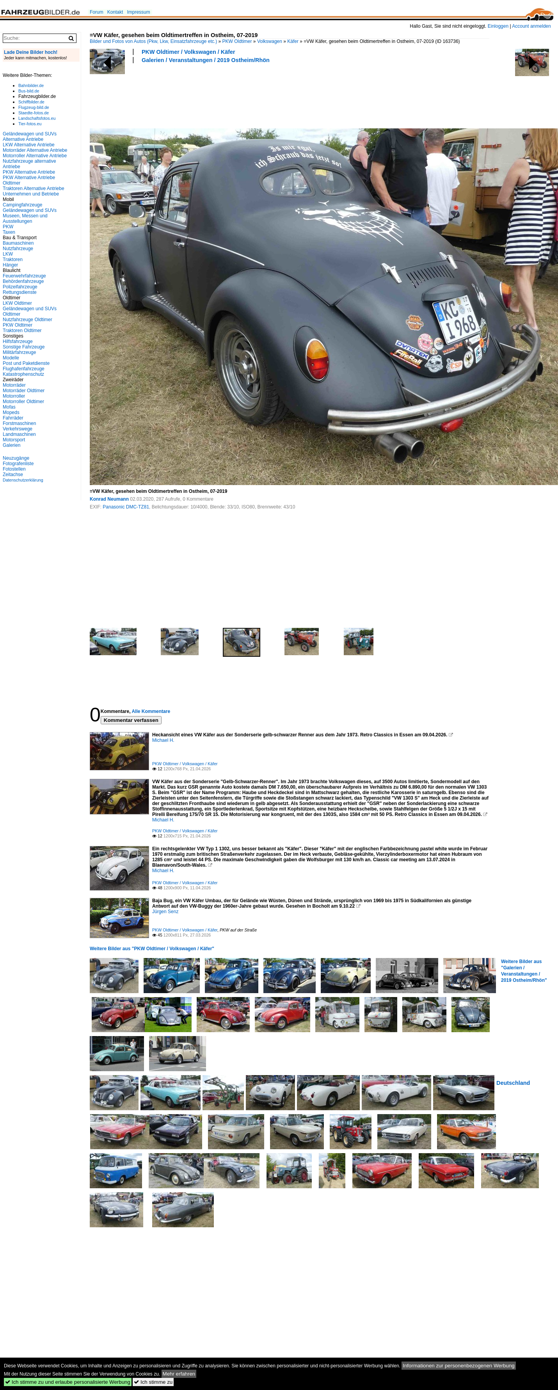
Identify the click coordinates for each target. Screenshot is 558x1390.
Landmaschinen (19, 434)
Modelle (11, 358)
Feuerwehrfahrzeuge (24, 276)
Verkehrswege (17, 429)
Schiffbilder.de (31, 102)
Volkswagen (269, 41)
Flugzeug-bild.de (33, 107)
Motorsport (14, 440)
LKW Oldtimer (17, 303)
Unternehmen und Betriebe (31, 194)
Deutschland (513, 1083)
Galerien (11, 445)
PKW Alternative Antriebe (29, 172)
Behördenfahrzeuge (23, 281)
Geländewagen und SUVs (30, 210)
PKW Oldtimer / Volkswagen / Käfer (188, 52)
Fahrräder (13, 418)
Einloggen (498, 26)
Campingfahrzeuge (22, 205)
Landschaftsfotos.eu (36, 118)
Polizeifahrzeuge (20, 287)
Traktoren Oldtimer (22, 330)
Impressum (138, 12)
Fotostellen (14, 469)
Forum (96, 12)
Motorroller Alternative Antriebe (35, 155)
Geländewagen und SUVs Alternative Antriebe (30, 136)
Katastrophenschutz (23, 374)
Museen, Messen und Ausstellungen (25, 218)
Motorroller (14, 396)
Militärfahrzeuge (19, 352)
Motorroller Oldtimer (23, 401)
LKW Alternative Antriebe (29, 145)
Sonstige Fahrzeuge (23, 347)
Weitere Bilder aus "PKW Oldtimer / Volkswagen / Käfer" (152, 948)
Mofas (9, 407)
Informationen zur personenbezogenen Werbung (459, 1366)
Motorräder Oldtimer (23, 390)
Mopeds (11, 412)
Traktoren (13, 259)
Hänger (10, 265)
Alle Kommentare (151, 711)
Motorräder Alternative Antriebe (35, 150)
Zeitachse (13, 474)
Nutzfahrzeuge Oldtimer (27, 319)
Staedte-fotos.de (33, 112)
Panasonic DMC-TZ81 (126, 507)
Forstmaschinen (19, 423)
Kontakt (115, 12)
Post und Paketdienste (26, 363)
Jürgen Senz (165, 911)
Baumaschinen (18, 243)
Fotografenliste (18, 463)
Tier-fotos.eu (29, 123)
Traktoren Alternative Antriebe (33, 188)
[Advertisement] (232, 94)
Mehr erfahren (179, 1374)
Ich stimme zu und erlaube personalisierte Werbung (67, 1382)
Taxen (9, 232)
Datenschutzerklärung (23, 480)
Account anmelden (531, 26)
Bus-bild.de (28, 91)
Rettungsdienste (20, 292)
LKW (8, 254)
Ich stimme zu (153, 1382)
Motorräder (14, 385)
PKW (8, 226)
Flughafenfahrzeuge (23, 368)
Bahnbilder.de (31, 85)
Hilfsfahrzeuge (18, 341)
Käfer (293, 41)
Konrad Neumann (109, 499)
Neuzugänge (16, 458)
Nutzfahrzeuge (18, 248)
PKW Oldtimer (237, 41)
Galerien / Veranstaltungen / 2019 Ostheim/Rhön (206, 60)
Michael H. (163, 740)
